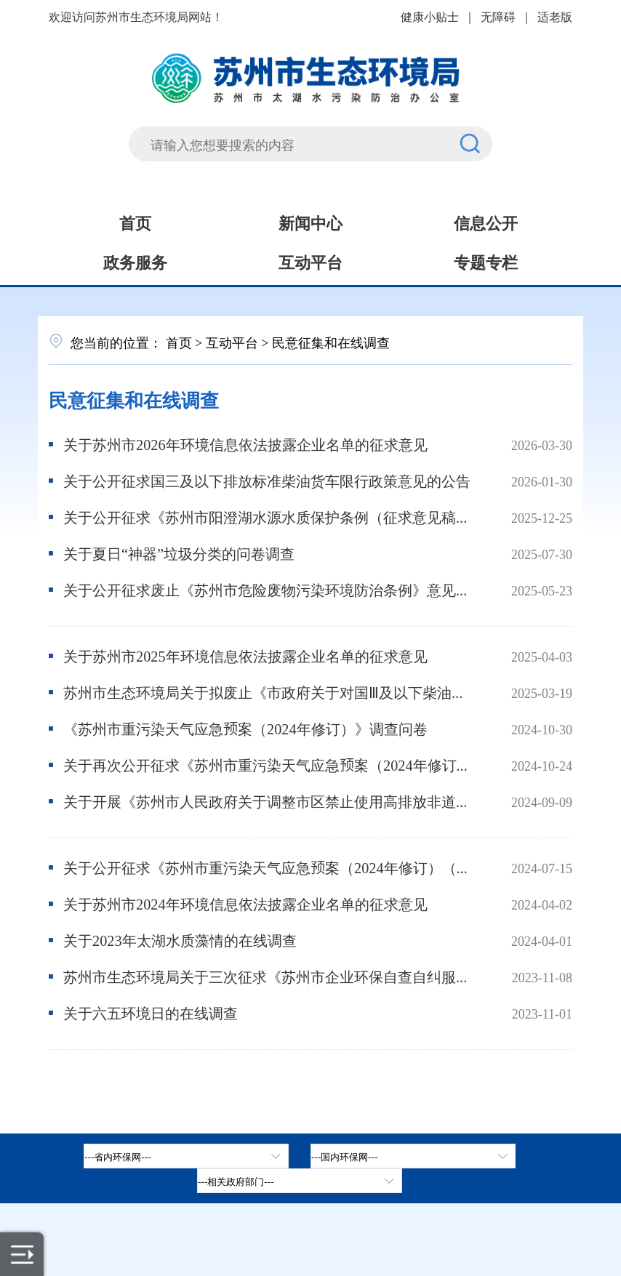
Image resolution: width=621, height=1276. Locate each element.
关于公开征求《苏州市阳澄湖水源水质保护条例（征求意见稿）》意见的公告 (266, 516)
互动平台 (310, 261)
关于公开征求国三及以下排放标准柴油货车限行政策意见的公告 (266, 480)
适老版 (554, 16)
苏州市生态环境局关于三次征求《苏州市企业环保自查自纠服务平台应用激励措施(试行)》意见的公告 (266, 976)
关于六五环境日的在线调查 (150, 1012)
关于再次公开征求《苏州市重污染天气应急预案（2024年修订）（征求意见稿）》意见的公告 (266, 764)
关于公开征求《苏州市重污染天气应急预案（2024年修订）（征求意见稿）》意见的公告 (266, 867)
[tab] (413, 1156)
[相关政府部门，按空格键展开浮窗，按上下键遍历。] (299, 1180)
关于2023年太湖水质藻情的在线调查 (180, 939)
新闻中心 (310, 221)
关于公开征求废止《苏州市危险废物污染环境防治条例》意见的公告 (266, 589)
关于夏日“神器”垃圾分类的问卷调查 (179, 552)
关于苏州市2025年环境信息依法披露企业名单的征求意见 (245, 655)
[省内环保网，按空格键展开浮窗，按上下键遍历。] (186, 1156)
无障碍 (498, 16)
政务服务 (135, 261)
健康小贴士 (430, 16)
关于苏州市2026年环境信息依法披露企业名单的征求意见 (245, 443)
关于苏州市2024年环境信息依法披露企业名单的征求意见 (245, 903)
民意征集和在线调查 (134, 398)
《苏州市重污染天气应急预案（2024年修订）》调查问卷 (245, 728)
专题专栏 (486, 261)
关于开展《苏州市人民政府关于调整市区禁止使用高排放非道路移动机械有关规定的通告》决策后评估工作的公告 (266, 800)
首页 (135, 221)
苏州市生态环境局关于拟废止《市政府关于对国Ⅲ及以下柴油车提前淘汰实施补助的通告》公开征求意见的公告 (266, 691)
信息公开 (486, 221)
